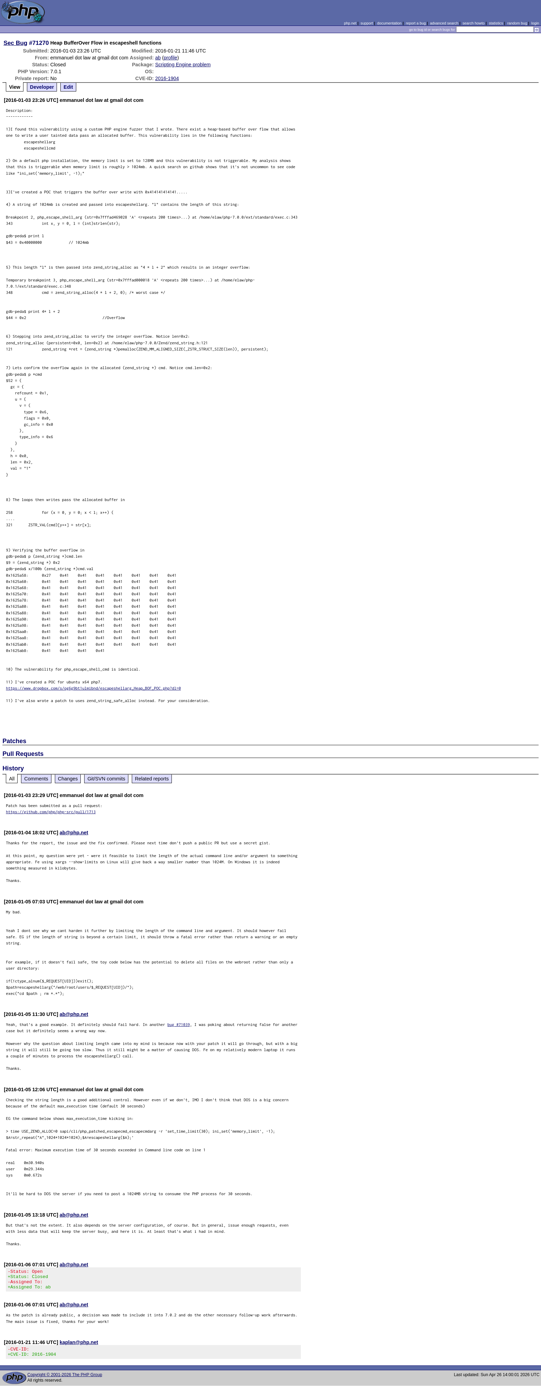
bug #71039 (178, 1024)
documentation (389, 23)
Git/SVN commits (106, 778)
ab (158, 57)
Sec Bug (15, 42)
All (11, 778)
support (367, 23)
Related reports (152, 778)
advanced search (444, 23)
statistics (496, 23)
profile (170, 57)
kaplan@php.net (79, 1346)
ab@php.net (74, 832)
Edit (68, 87)
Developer (42, 87)
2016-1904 (167, 78)
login (535, 23)
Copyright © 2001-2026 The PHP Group (64, 1381)
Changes (68, 778)
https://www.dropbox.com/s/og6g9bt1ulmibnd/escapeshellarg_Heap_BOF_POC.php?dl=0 (93, 688)
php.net (350, 23)
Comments (36, 778)
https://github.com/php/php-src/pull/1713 (51, 811)
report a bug (416, 23)
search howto (473, 23)
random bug (517, 23)
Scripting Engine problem (183, 64)
